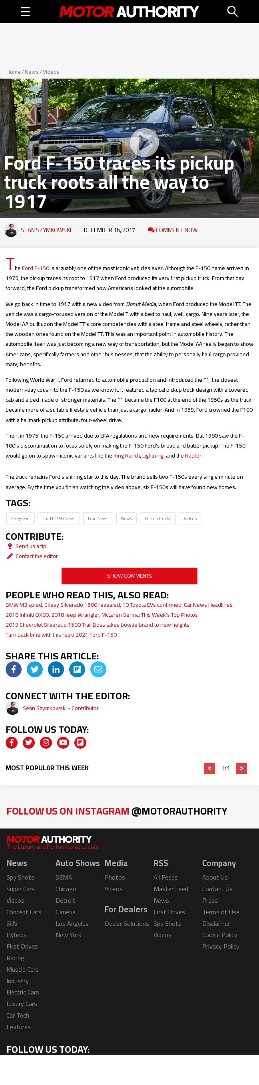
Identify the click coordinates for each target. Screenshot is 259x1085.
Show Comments (129, 575)
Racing (15, 958)
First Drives (22, 946)
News (32, 72)
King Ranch (127, 455)
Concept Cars (24, 912)
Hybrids (16, 935)
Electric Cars (22, 992)
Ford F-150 (35, 268)
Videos (51, 72)
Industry (17, 981)
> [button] (241, 768)
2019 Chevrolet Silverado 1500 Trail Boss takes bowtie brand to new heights (97, 624)
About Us (215, 877)
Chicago (66, 889)
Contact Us (217, 889)
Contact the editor (32, 556)
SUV (12, 923)
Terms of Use (220, 912)
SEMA (64, 877)
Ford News (98, 518)
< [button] (209, 768)
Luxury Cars (21, 1004)
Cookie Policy (219, 935)
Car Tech (17, 1015)
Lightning (152, 455)
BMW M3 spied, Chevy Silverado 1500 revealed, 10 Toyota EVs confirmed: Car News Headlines (119, 605)
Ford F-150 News (58, 518)
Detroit (66, 900)
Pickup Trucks (158, 518)
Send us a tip (26, 546)
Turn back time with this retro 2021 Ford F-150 (61, 634)
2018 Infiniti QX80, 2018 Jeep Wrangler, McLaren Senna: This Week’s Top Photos (102, 615)
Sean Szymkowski (46, 230)
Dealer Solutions (127, 923)
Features (18, 1027)
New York (68, 935)
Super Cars (20, 889)
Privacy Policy (220, 946)
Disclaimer (216, 923)
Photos (115, 877)
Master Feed (170, 889)
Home (13, 72)
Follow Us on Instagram (116, 810)
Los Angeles (72, 923)
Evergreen (20, 518)
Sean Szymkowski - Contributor (61, 708)
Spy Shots (20, 877)
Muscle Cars (22, 969)
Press (210, 900)
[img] (14, 669)
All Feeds (165, 877)
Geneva (66, 912)
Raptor (193, 455)
